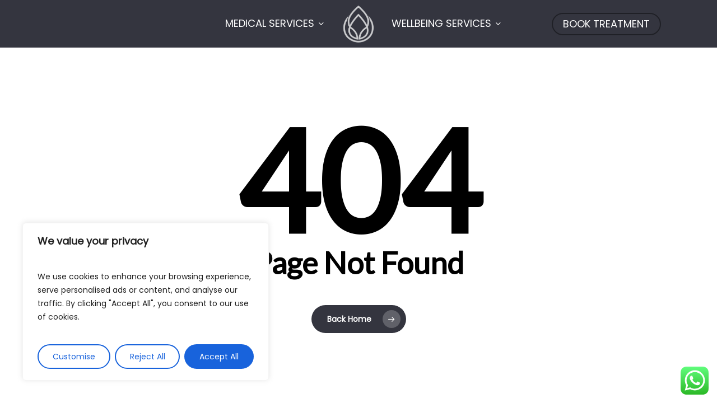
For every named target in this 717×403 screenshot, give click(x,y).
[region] (145, 302)
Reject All (147, 356)
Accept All (219, 356)
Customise (74, 356)
